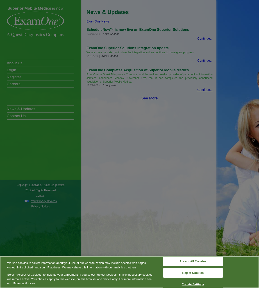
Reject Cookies (193, 272)
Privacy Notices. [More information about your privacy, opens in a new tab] (24, 283)
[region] (129, 272)
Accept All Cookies (193, 261)
